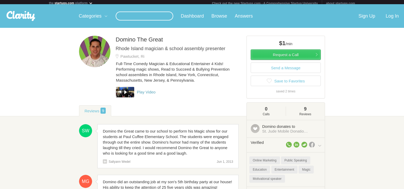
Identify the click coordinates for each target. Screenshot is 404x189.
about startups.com (340, 3)
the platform (71, 3)
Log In (392, 18)
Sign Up (366, 18)
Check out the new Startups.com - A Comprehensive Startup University (265, 3)
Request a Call (286, 57)
